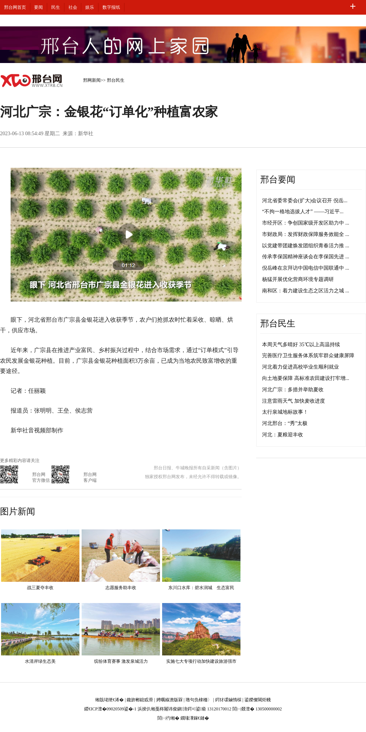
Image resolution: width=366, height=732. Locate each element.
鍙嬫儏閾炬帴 (257, 699)
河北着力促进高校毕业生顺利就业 (300, 367)
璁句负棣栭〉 (199, 699)
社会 (72, 7)
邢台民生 (115, 80)
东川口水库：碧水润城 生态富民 (201, 587)
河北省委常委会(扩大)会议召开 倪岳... (304, 200)
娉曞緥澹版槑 (169, 699)
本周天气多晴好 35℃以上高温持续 (301, 344)
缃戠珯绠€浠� (109, 699)
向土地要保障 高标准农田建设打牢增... (305, 378)
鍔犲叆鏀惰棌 (228, 699)
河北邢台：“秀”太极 (284, 423)
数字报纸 (111, 7)
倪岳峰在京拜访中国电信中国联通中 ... (305, 268)
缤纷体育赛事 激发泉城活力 (121, 661)
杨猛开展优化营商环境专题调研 (298, 279)
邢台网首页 (15, 7)
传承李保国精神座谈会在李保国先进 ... (305, 256)
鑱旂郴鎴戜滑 (140, 699)
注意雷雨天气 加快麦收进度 (293, 401)
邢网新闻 (92, 80)
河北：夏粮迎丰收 (282, 434)
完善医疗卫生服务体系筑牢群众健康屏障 (308, 355)
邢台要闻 (277, 179)
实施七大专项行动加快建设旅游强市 (201, 661)
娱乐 (89, 7)
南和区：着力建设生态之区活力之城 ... (305, 290)
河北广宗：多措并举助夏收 (293, 389)
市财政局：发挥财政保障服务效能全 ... (305, 234)
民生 (55, 7)
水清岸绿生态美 (40, 661)
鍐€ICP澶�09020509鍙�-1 (110, 708)
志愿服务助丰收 (120, 587)
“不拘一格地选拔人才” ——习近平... (302, 211)
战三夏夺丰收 (40, 587)
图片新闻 (17, 511)
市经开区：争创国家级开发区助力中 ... (305, 223)
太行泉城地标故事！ (285, 412)
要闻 (38, 7)
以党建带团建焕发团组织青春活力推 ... (305, 245)
